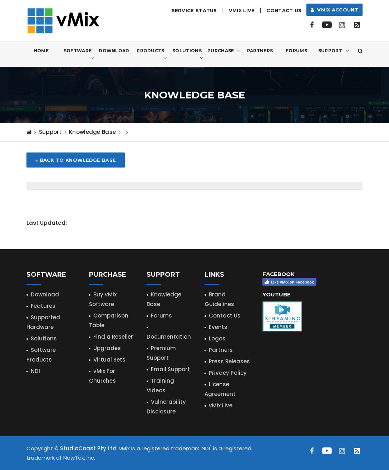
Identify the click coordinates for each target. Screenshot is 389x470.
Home (41, 50)
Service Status (194, 10)
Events (218, 327)
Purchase (223, 50)
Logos (217, 338)
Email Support (170, 369)
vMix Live (220, 405)
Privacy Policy (228, 373)
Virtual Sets (109, 359)
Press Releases (229, 361)
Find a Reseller (113, 336)
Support (333, 50)
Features (43, 306)
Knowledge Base (92, 132)
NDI (35, 371)
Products (152, 55)
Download (114, 50)
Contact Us (283, 10)
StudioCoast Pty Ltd (88, 448)
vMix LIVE (242, 10)
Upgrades (107, 348)
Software (79, 55)
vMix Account (334, 10)
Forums (296, 50)
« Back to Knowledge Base (75, 160)
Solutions (187, 55)
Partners (260, 50)
